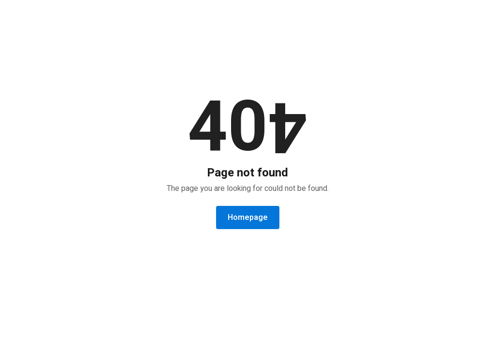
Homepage (248, 217)
